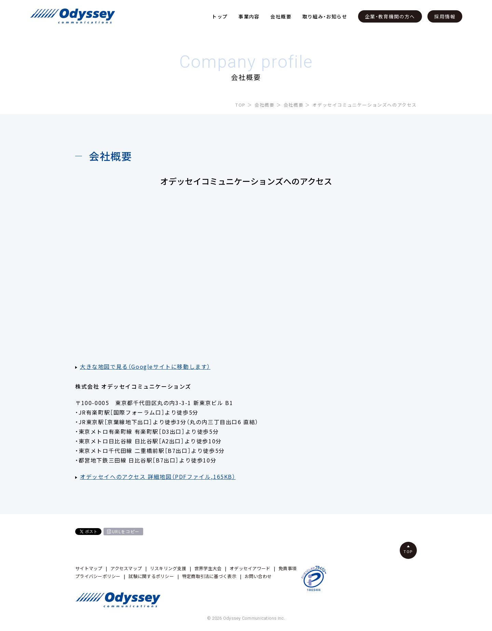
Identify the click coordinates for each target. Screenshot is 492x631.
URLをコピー (126, 531)
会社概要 (280, 16)
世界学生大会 (208, 568)
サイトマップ (88, 568)
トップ (220, 16)
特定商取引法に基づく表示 (209, 576)
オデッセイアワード (250, 568)
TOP (240, 105)
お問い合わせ (258, 576)
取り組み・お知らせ (324, 16)
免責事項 (287, 568)
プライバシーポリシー (98, 576)
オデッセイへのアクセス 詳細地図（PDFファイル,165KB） (158, 476)
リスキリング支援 (168, 568)
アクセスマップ (126, 568)
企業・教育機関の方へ (390, 16)
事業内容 (249, 16)
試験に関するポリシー (151, 576)
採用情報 (444, 16)
